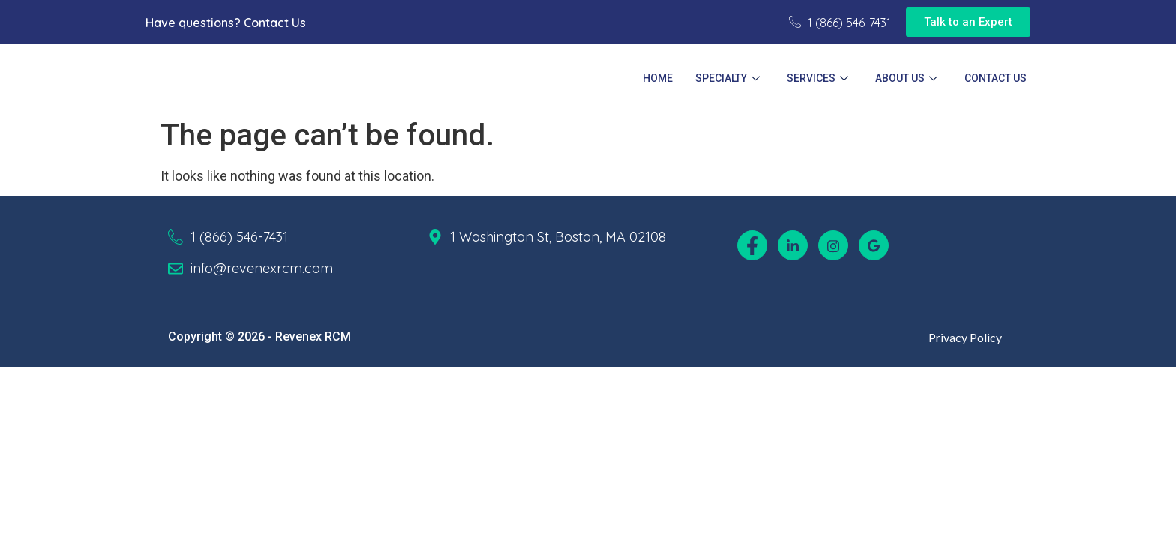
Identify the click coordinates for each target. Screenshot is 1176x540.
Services (817, 78)
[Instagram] (833, 245)
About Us (906, 78)
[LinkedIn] (793, 245)
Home (658, 78)
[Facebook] (752, 245)
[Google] (874, 245)
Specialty (727, 78)
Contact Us (275, 22)
